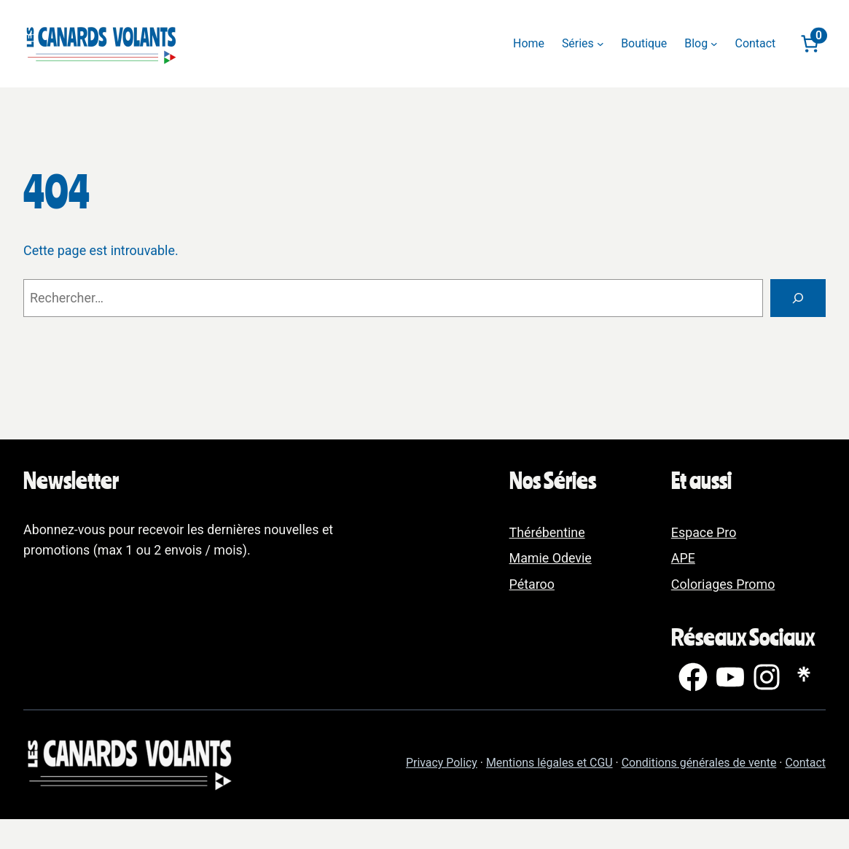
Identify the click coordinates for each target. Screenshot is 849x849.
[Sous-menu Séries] (600, 43)
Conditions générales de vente (699, 763)
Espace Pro (704, 532)
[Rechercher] (798, 298)
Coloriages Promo (723, 584)
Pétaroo (532, 584)
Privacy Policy (441, 763)
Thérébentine (547, 532)
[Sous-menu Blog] (714, 43)
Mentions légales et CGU (549, 763)
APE (683, 558)
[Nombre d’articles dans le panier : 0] (809, 43)
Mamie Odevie (550, 558)
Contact (805, 763)
